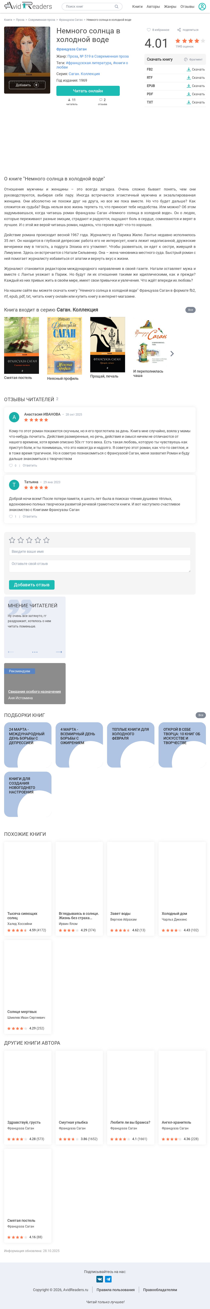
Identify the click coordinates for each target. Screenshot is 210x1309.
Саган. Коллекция (84, 74)
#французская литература (88, 63)
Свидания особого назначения (34, 692)
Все (190, 309)
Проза (72, 56)
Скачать (198, 69)
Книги (137, 6)
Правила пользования (116, 1290)
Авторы (153, 6)
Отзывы (187, 6)
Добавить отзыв (32, 585)
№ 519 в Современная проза (104, 56)
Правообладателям (160, 1290)
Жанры (170, 6)
